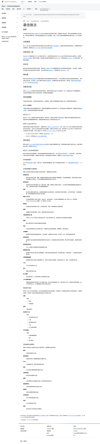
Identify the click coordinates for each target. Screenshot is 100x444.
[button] (8, 13)
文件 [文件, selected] (22, 1)
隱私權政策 (48, 80)
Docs (3, 6)
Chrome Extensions (13, 6)
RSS (74, 435)
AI (23, 9)
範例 (36, 9)
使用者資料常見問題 (33, 82)
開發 (13, 9)
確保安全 (63, 70)
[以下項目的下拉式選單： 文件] (25, 2)
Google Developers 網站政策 (74, 415)
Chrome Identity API (52, 130)
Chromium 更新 (50, 428)
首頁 (24, 21)
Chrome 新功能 (42, 1)
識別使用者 (46, 133)
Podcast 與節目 (50, 435)
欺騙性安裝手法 (49, 70)
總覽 (3, 9)
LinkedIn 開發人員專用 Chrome (80, 433)
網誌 (35, 1)
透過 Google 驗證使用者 (40, 136)
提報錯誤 (22, 428)
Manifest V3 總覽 (27, 58)
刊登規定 (34, 146)
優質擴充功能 (33, 33)
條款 (21, 441)
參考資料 (29, 9)
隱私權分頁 (34, 78)
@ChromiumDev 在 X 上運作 (79, 428)
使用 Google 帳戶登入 (53, 127)
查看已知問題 (23, 430)
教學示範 (19, 9)
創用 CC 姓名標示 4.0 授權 (43, 415)
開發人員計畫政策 (54, 46)
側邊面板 (60, 117)
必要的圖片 (30, 162)
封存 (48, 433)
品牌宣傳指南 (69, 155)
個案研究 (30, 1)
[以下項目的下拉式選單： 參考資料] (32, 9)
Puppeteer (28, 91)
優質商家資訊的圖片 (74, 162)
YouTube (75, 430)
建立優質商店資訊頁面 (61, 153)
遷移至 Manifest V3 (69, 58)
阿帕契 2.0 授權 (59, 415)
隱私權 (25, 441)
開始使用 (8, 9)
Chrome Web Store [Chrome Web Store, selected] (44, 9)
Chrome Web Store (45, 21)
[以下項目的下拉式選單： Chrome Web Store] (50, 9)
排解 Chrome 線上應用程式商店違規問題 (42, 48)
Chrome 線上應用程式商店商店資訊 (38, 144)
